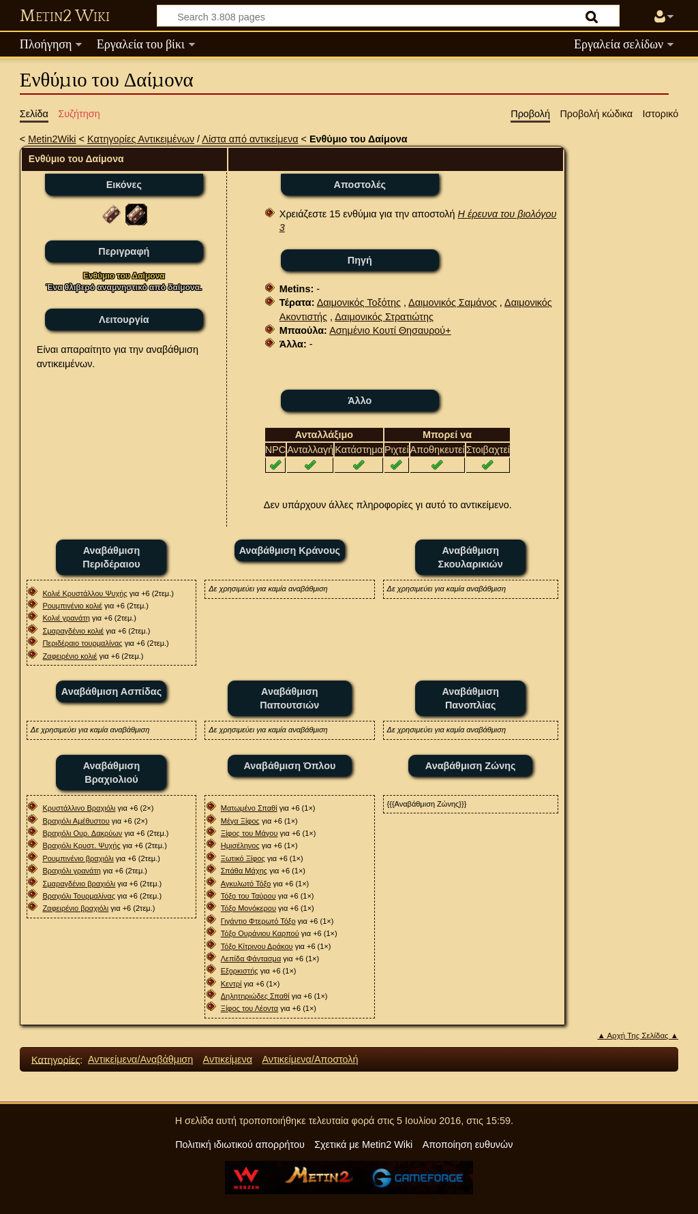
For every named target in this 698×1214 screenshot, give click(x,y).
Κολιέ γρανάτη (65, 618)
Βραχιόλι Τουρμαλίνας (78, 896)
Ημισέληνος (240, 845)
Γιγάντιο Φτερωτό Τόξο (258, 921)
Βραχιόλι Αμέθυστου (75, 821)
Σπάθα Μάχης (244, 871)
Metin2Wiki (52, 139)
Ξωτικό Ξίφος (243, 858)
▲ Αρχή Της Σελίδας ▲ (637, 1035)
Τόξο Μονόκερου (248, 908)
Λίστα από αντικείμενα (250, 139)
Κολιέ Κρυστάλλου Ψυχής (84, 593)
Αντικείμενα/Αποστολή (310, 1059)
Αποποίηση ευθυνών (468, 1144)
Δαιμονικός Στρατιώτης (384, 316)
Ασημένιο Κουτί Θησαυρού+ (390, 330)
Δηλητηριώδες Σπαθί (255, 996)
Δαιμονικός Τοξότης (359, 302)
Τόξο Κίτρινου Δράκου (257, 946)
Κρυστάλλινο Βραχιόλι (78, 808)
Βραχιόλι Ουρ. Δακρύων (82, 833)
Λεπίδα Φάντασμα (251, 958)
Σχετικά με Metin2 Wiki (363, 1144)
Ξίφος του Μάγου (249, 833)
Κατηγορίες (55, 1059)
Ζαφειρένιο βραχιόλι (75, 908)
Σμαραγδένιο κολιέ (73, 631)
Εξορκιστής (239, 971)
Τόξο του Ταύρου (248, 896)
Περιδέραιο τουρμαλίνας (82, 643)
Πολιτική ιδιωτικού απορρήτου (240, 1144)
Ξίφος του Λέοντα (249, 1008)
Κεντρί (231, 984)
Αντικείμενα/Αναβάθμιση (140, 1059)
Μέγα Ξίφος (240, 821)
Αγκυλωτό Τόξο (246, 884)
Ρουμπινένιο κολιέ (72, 606)
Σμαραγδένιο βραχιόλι (78, 884)
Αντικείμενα (227, 1059)
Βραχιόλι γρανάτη (71, 871)
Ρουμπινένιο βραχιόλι (77, 858)
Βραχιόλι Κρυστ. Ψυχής (81, 845)
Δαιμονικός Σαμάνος (452, 302)
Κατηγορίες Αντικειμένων (140, 139)
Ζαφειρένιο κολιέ (69, 656)
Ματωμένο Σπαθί (249, 808)
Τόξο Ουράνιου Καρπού (260, 933)
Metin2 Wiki (65, 16)
